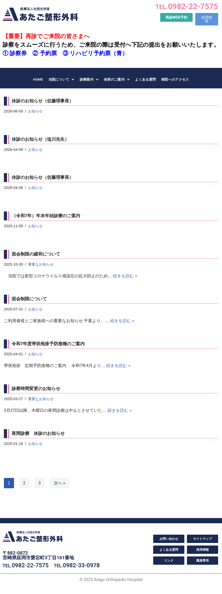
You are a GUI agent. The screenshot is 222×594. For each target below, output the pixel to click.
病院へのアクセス (175, 79)
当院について (61, 79)
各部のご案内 (117, 79)
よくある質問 (145, 79)
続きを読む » (125, 276)
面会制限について (29, 299)
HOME (38, 79)
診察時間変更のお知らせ (36, 389)
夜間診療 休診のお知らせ (38, 434)
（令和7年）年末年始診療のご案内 (47, 216)
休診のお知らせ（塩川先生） (40, 139)
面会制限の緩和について (36, 254)
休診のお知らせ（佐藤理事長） (42, 100)
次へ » (59, 483)
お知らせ (35, 111)
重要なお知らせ (41, 265)
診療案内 (89, 79)
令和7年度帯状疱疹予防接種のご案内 (48, 344)
